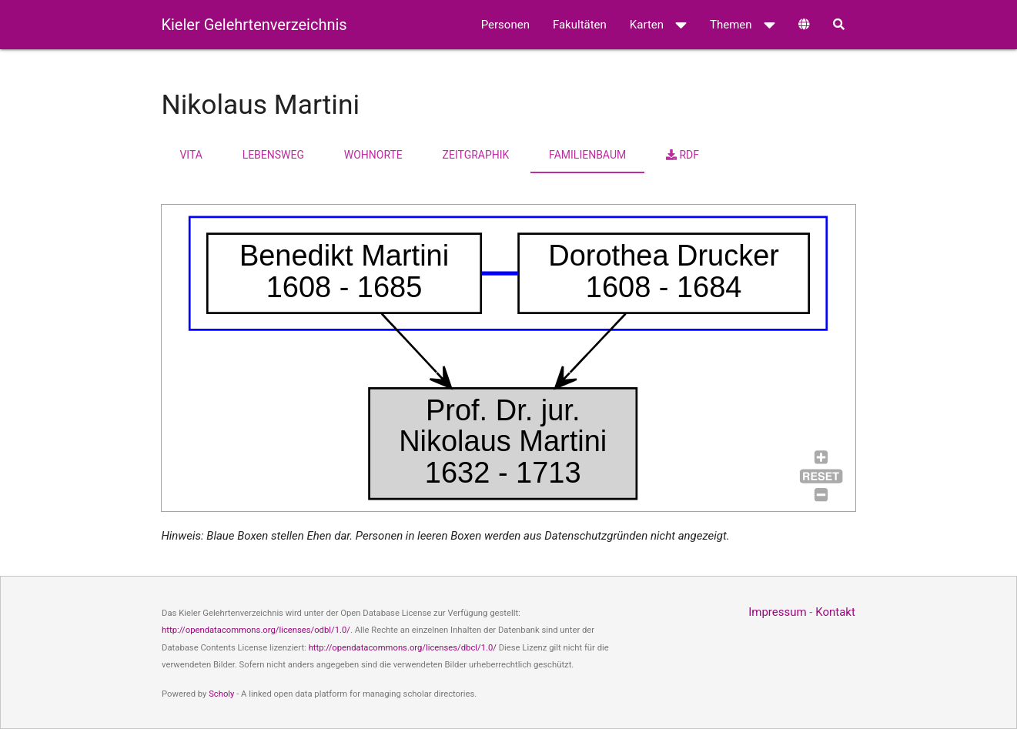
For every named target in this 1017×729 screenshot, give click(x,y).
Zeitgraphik (476, 155)
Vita (190, 155)
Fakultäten (580, 25)
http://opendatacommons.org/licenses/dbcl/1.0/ (403, 648)
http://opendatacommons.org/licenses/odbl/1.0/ (256, 630)
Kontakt (835, 612)
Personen (505, 25)
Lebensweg (273, 155)
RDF (682, 155)
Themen (742, 24)
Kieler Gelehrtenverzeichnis (253, 24)
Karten (658, 24)
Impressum (777, 612)
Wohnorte (373, 155)
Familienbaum (587, 155)
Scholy (221, 694)
